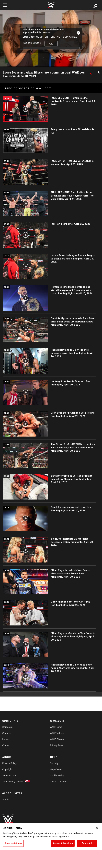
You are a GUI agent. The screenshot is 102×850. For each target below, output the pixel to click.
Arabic (5, 799)
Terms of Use (9, 775)
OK (51, 43)
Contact (6, 745)
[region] (51, 836)
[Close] (96, 828)
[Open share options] (98, 72)
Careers (6, 733)
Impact (5, 739)
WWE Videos (57, 733)
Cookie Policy (57, 775)
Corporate (7, 727)
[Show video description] (91, 72)
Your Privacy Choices (13, 781)
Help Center (56, 769)
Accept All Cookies (63, 843)
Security (54, 763)
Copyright (7, 769)
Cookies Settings (13, 843)
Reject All (87, 843)
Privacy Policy (9, 763)
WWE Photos (57, 739)
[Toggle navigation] (4, 5)
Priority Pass (56, 745)
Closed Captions (58, 781)
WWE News (56, 727)
